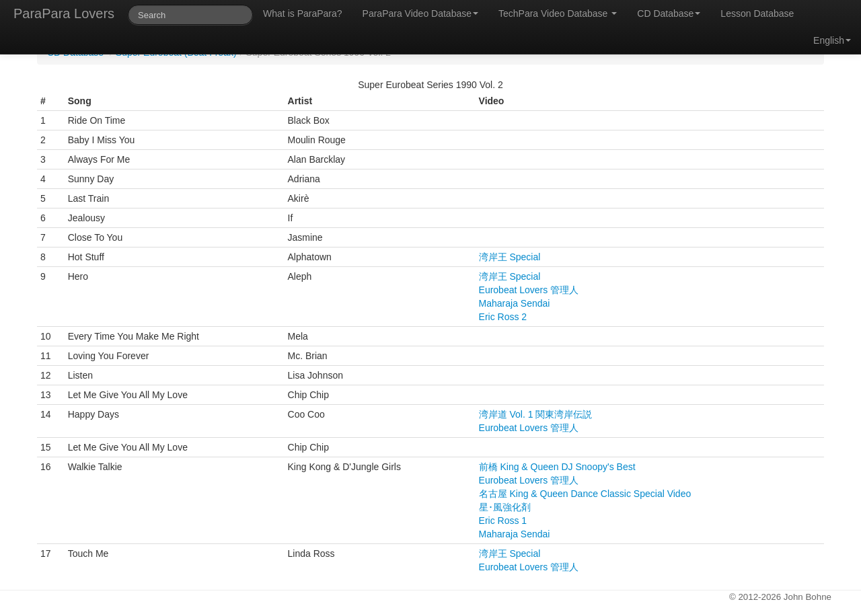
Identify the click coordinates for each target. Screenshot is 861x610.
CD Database (668, 13)
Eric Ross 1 (503, 520)
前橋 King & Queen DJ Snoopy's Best (557, 466)
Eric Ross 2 (503, 316)
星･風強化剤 (505, 507)
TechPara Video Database (557, 13)
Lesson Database (757, 13)
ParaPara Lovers (63, 13)
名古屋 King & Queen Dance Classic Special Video (585, 493)
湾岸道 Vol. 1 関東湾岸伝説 (536, 414)
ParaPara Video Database (420, 13)
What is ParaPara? (302, 13)
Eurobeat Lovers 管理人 (529, 289)
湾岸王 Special (510, 257)
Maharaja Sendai (514, 303)
